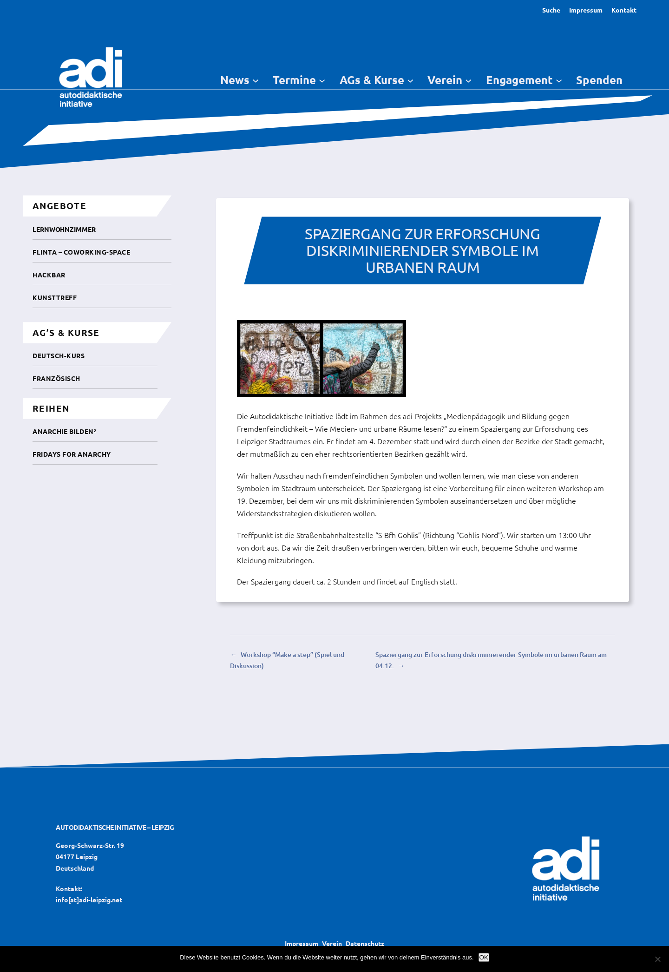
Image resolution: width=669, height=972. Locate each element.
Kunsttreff (55, 297)
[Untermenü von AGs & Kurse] (410, 80)
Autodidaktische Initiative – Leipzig (115, 827)
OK (483, 957)
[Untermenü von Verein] (468, 80)
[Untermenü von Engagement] (559, 80)
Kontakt (623, 10)
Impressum (586, 10)
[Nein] (657, 959)
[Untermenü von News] (255, 80)
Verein (332, 943)
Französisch (56, 378)
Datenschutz (365, 943)
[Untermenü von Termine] (322, 80)
